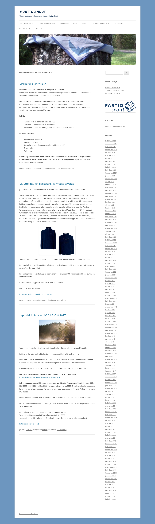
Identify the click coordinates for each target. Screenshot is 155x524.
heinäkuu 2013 (110, 490)
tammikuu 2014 (111, 473)
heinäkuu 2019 (110, 316)
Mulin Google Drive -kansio (115, 126)
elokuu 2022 (109, 234)
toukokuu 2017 (110, 371)
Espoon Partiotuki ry (112, 93)
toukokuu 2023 (110, 211)
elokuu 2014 (109, 458)
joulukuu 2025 (110, 147)
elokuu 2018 (109, 342)
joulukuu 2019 (110, 304)
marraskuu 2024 (111, 179)
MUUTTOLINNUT (32, 11)
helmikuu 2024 (110, 190)
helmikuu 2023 (110, 219)
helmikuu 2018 (110, 350)
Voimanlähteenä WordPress (28, 514)
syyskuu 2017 (110, 365)
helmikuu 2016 (110, 409)
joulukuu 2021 (110, 246)
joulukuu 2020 (110, 275)
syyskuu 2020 (110, 284)
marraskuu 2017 (111, 359)
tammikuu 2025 (111, 173)
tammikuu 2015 (111, 444)
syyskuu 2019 (110, 313)
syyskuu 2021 (110, 254)
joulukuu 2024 (110, 176)
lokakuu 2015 (110, 420)
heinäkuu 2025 (110, 161)
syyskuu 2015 (110, 423)
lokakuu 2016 (110, 391)
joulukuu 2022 (110, 225)
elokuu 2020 (109, 286)
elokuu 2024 (109, 182)
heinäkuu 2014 (110, 461)
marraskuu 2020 (111, 278)
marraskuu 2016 (111, 388)
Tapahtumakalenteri (47, 23)
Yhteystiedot (119, 23)
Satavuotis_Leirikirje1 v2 (29, 424)
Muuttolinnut (69, 168)
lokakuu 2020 (110, 281)
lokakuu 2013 (110, 482)
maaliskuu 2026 (110, 144)
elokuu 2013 (109, 487)
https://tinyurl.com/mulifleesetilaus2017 (35, 294)
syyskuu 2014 (110, 455)
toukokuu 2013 (110, 496)
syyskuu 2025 (110, 155)
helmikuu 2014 (110, 470)
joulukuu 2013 (110, 476)
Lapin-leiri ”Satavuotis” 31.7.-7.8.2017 (42, 315)
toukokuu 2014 (110, 464)
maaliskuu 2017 (110, 377)
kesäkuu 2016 (110, 400)
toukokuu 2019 (110, 321)
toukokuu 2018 (110, 345)
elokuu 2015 (109, 426)
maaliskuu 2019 (110, 324)
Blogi (84, 23)
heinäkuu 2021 (110, 260)
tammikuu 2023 (111, 222)
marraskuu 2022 (111, 228)
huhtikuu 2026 (110, 141)
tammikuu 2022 (111, 243)
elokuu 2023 (109, 205)
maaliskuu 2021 (110, 266)
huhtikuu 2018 (110, 348)
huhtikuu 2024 (110, 184)
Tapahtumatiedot (26, 23)
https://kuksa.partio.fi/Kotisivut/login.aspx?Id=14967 (40, 377)
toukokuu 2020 (110, 295)
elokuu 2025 (109, 158)
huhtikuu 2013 (110, 499)
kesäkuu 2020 (110, 292)
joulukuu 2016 (110, 385)
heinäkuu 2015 (110, 429)
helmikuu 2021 (110, 269)
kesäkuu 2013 (110, 493)
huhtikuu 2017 (110, 374)
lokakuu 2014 (110, 452)
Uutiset (44, 300)
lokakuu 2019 (110, 310)
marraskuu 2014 (111, 450)
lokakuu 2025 (110, 152)
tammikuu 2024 (111, 193)
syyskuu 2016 (110, 394)
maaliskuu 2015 (110, 438)
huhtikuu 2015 (110, 435)
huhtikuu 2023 (110, 214)
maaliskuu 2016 (110, 406)
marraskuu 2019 (111, 307)
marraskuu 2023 (111, 199)
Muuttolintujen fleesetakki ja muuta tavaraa (46, 183)
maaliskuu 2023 (110, 217)
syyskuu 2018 (110, 339)
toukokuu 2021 (110, 263)
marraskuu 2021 (111, 249)
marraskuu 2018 (111, 333)
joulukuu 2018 (110, 330)
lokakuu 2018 (110, 336)
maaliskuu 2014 (110, 467)
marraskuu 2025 (111, 150)
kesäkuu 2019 (110, 318)
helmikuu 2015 (110, 441)
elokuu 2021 (109, 257)
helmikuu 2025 (110, 170)
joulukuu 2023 (110, 196)
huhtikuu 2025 (110, 167)
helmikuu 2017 (110, 380)
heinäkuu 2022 (110, 237)
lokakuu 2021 (110, 251)
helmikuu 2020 (110, 301)
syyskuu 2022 (110, 231)
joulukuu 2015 (110, 415)
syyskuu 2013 (110, 484)
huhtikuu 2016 (110, 403)
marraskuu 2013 (111, 479)
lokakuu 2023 (110, 202)
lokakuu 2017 (110, 362)
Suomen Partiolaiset (112, 88)
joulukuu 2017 (110, 356)
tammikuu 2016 (111, 412)
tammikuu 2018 (111, 353)
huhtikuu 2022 (110, 240)
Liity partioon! (24, 28)
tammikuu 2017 (111, 383)
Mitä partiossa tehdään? (115, 90)
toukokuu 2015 (110, 432)
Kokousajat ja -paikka (68, 23)
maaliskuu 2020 (110, 298)
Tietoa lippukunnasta (100, 23)
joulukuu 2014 (110, 447)
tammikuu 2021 (111, 272)
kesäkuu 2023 (110, 208)
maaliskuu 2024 (110, 187)
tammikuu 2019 (111, 327)
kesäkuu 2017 (110, 368)
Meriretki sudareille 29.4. (34, 84)
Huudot (39, 28)
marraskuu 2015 (111, 417)
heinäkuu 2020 (110, 289)
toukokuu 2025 (110, 164)
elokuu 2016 (109, 397)
